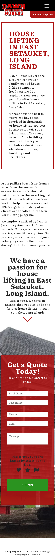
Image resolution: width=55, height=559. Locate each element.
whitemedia (33, 554)
